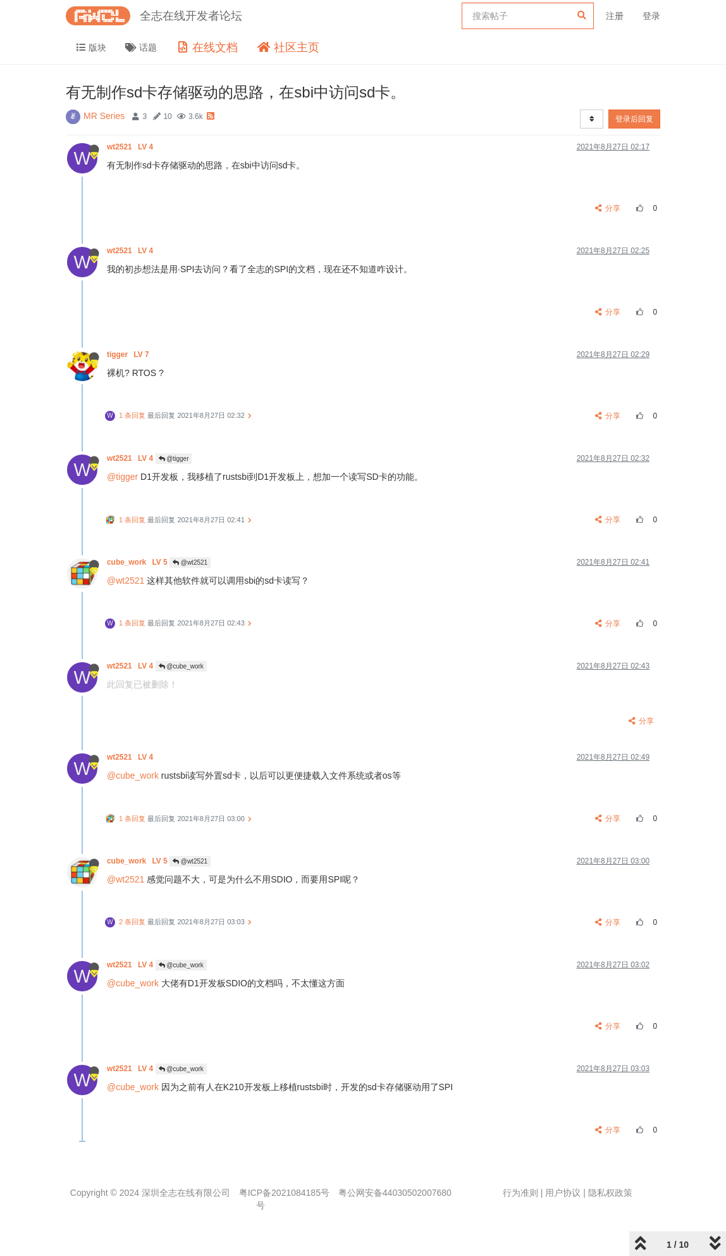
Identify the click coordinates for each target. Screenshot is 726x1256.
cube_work (138, 562)
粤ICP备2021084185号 (284, 1193)
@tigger (174, 458)
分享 (608, 208)
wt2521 (131, 146)
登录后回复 (634, 119)
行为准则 (520, 1193)
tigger (129, 354)
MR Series (104, 116)
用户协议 (563, 1193)
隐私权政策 (610, 1193)
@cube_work (181, 666)
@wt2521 (190, 562)
